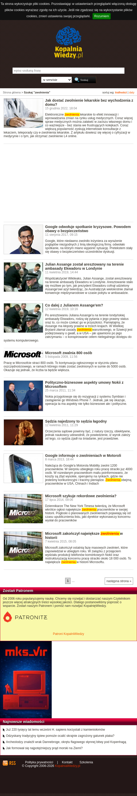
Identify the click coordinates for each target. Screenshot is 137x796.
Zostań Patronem (18, 591)
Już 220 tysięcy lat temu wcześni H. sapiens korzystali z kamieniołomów (55, 729)
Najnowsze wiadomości (23, 722)
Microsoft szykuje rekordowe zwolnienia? (81, 496)
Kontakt (67, 762)
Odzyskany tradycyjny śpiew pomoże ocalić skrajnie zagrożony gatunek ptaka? (60, 736)
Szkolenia (86, 762)
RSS (12, 763)
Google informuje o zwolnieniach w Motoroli (83, 455)
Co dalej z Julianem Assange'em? (74, 305)
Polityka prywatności (39, 762)
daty (131, 92)
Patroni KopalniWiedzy (68, 634)
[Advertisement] (70, 182)
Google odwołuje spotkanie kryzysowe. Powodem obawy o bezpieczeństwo (88, 229)
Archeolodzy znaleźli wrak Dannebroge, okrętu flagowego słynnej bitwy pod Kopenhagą (66, 742)
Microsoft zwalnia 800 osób (68, 353)
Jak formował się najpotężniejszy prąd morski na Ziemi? (44, 748)
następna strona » (118, 581)
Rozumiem (101, 16)
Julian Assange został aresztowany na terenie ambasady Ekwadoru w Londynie (84, 266)
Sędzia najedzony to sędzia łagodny (76, 421)
